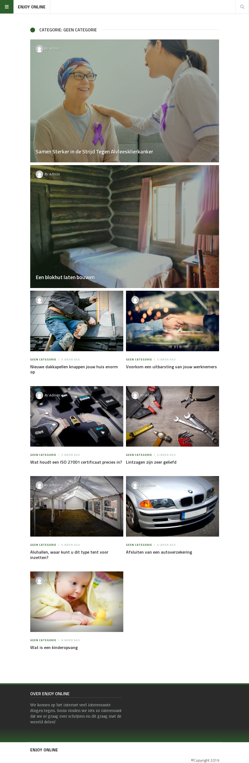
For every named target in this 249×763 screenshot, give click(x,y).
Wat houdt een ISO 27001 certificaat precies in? (76, 462)
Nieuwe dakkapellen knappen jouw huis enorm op (74, 369)
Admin (54, 48)
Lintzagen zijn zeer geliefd (151, 462)
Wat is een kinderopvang (54, 647)
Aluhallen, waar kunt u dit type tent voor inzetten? (69, 554)
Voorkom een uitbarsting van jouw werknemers (171, 366)
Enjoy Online (32, 7)
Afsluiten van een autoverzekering (159, 552)
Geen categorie (43, 359)
